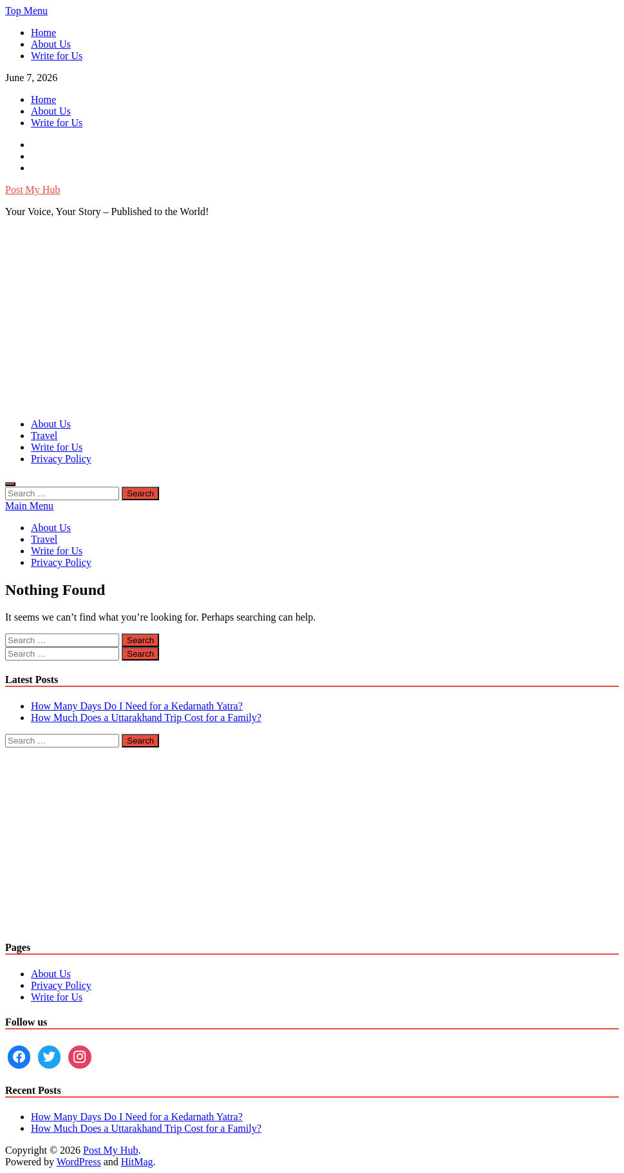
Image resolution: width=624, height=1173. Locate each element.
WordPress (79, 1161)
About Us (51, 44)
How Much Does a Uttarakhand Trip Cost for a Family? (146, 717)
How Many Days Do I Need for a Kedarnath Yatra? (137, 705)
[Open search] (10, 484)
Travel (44, 435)
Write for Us (56, 55)
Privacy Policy (61, 458)
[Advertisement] (312, 318)
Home (43, 32)
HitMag (137, 1161)
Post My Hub (32, 189)
